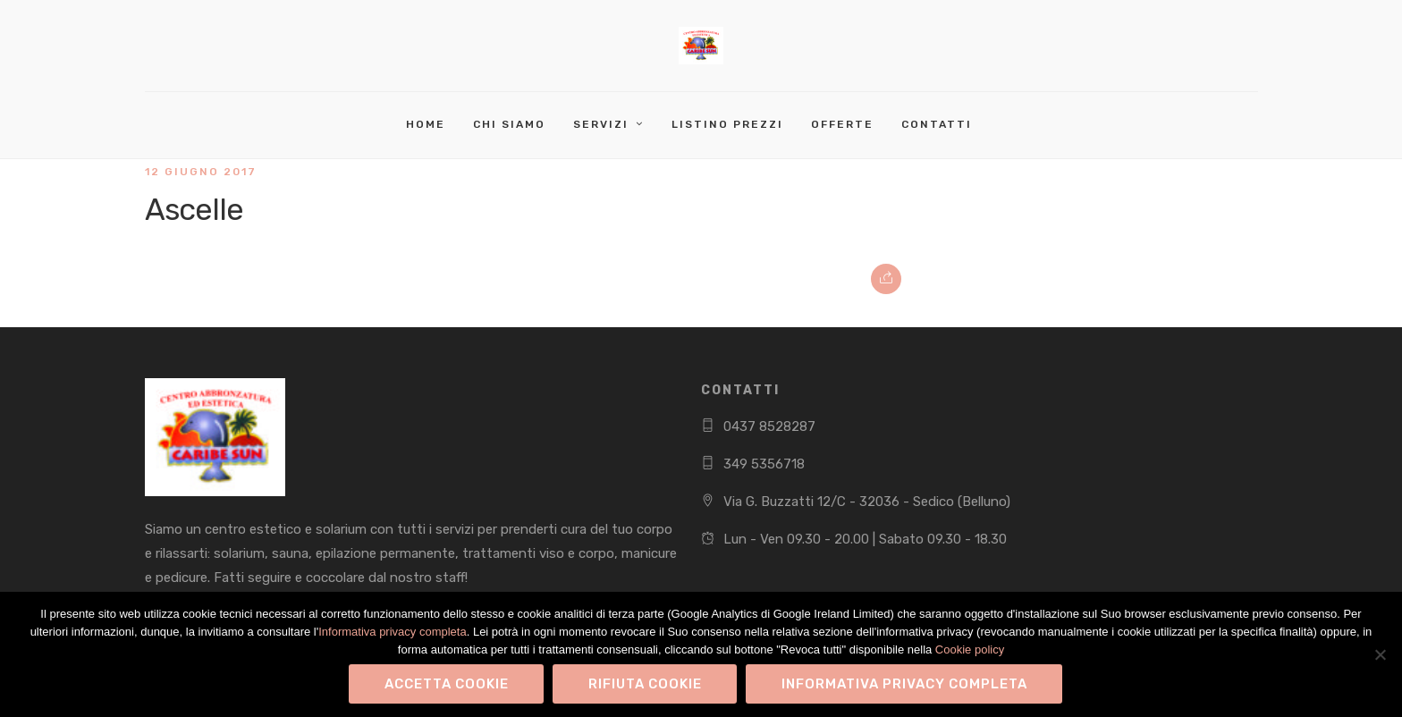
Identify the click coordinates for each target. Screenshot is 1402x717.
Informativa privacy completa (392, 631)
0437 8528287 (769, 426)
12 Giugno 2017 (201, 171)
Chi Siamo (509, 124)
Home (425, 124)
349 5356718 (764, 464)
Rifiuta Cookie (645, 684)
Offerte (842, 124)
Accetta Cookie (446, 684)
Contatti (936, 124)
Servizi (601, 124)
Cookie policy (969, 649)
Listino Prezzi (727, 124)
